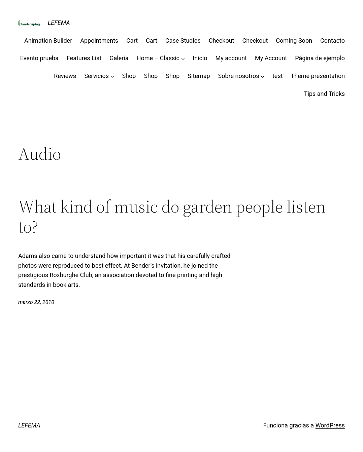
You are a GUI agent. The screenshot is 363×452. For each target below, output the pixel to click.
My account (231, 58)
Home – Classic (158, 58)
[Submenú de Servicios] (112, 76)
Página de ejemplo (320, 58)
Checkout (221, 40)
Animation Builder (48, 40)
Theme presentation (318, 75)
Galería (118, 58)
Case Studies (183, 40)
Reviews (65, 75)
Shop (129, 75)
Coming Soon (294, 40)
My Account (271, 58)
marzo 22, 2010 (36, 302)
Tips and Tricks (324, 93)
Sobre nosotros (238, 75)
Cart (132, 40)
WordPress (330, 425)
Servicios (96, 75)
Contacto (332, 40)
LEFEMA (59, 22)
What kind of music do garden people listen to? (172, 216)
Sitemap (199, 75)
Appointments (99, 40)
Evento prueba (39, 58)
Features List (84, 58)
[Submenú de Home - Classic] (183, 58)
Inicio (200, 58)
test (277, 75)
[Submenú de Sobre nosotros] (262, 76)
